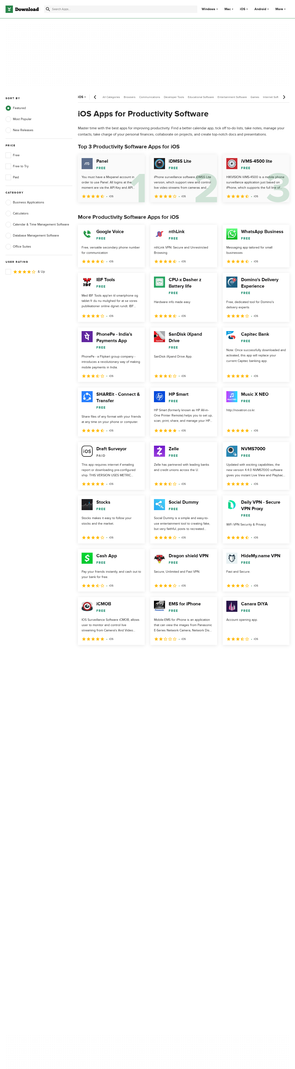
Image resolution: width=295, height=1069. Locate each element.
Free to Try (17, 166)
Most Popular (19, 119)
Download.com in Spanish (102, 894)
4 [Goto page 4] (118, 655)
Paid (12, 177)
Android (260, 9)
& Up (25, 271)
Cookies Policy (173, 886)
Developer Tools (174, 97)
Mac (227, 9)
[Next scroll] (283, 97)
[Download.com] (22, 9)
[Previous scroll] (95, 97)
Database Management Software (32, 235)
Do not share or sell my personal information (179, 896)
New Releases (19, 130)
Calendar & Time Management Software (37, 224)
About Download (96, 871)
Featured (16, 108)
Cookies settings (175, 907)
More (281, 9)
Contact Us (92, 886)
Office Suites (18, 246)
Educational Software (201, 97)
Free (13, 155)
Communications (149, 97)
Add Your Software (97, 878)
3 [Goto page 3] (106, 655)
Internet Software (273, 97)
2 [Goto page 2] (94, 655)
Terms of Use (172, 878)
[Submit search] (48, 9)
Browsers (130, 97)
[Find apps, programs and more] (120, 9)
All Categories (111, 97)
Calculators (17, 213)
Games (255, 97)
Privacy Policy (172, 871)
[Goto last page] (281, 655)
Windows (208, 9)
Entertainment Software (232, 97)
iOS (242, 9)
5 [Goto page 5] (130, 655)
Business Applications (25, 202)
